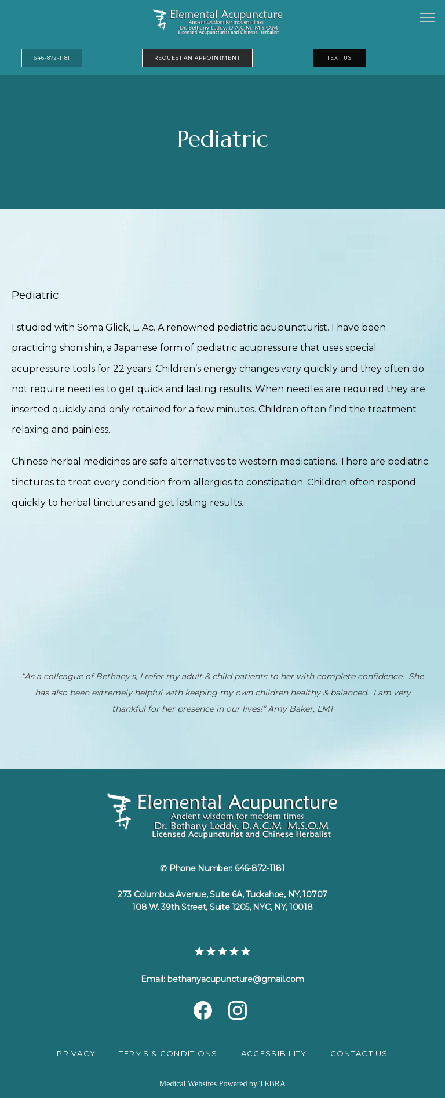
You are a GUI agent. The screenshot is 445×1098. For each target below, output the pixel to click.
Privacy (76, 1053)
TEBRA (272, 1083)
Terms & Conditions (168, 1053)
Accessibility (274, 1053)
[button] (427, 18)
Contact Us (359, 1053)
